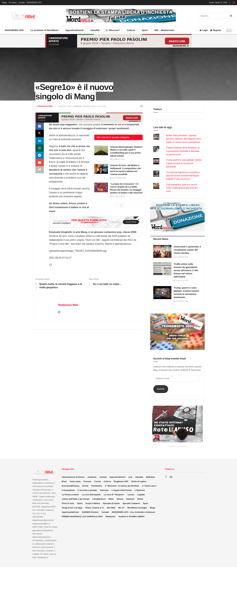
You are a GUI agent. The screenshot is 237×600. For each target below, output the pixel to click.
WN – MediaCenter (164, 30)
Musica (78, 106)
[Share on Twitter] (39, 133)
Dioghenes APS (121, 481)
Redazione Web (45, 106)
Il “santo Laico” (149, 486)
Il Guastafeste (68, 490)
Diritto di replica (138, 481)
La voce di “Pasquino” (114, 494)
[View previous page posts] (116, 205)
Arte (130, 477)
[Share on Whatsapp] (39, 148)
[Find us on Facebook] (166, 477)
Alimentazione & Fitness (73, 477)
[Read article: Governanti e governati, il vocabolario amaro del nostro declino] (162, 251)
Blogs (4, 3)
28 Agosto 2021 (64, 106)
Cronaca (87, 481)
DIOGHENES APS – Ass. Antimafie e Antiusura (133, 512)
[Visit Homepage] (21, 15)
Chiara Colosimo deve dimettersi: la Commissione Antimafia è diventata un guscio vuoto (183, 151)
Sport (145, 28)
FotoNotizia (96, 486)
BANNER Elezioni (90, 512)
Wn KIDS (111, 508)
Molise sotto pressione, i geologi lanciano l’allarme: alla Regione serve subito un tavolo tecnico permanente (183, 138)
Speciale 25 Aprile (111, 503)
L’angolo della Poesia (122, 490)
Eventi (85, 486)
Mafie (111, 499)
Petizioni (130, 499)
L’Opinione (140, 490)
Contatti (21, 3)
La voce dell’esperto (91, 494)
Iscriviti (160, 389)
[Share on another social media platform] (39, 169)
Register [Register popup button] (215, 30)
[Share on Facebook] (39, 126)
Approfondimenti (75, 28)
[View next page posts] (121, 205)
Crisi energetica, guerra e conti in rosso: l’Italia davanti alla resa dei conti (181, 188)
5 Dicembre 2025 (118, 178)
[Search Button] (232, 16)
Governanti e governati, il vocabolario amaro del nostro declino (187, 249)
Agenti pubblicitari (70, 512)
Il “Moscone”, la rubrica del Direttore (122, 486)
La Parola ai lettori (70, 494)
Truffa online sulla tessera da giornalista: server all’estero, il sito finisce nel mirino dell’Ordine (186, 270)
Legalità (141, 494)
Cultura (132, 28)
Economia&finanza (70, 486)
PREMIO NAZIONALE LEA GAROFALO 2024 (82, 516)
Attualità (95, 28)
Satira (80, 503)
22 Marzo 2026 (117, 159)
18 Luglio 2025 (117, 196)
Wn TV (121, 508)
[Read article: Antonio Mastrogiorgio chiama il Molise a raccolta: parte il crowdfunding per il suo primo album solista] (101, 150)
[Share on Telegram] (39, 155)
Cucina (97, 481)
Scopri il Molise (93, 503)
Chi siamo (13, 3)
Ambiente (92, 477)
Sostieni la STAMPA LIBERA (131, 516)
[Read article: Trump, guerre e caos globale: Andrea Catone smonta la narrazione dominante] (162, 292)
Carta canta (75, 481)
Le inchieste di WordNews (45, 28)
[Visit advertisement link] (121, 16)
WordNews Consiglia (137, 508)
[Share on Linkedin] (39, 140)
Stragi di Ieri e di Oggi (72, 508)
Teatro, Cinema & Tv (94, 508)
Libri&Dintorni (99, 499)
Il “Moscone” (113, 30)
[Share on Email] (39, 162)
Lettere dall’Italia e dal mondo (75, 499)
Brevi (64, 481)
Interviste (104, 490)
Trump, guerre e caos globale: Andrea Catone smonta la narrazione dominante (184, 163)
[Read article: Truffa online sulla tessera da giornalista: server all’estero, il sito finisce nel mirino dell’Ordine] (162, 268)
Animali (103, 477)
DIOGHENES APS (34, 3)
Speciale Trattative (131, 503)
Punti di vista (68, 503)
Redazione (110, 516)
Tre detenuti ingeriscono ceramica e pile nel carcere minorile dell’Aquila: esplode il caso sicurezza (183, 175)
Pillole (140, 499)
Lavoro (131, 494)
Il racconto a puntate (87, 490)
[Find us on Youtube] (171, 477)
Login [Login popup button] (204, 30)
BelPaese (150, 477)
